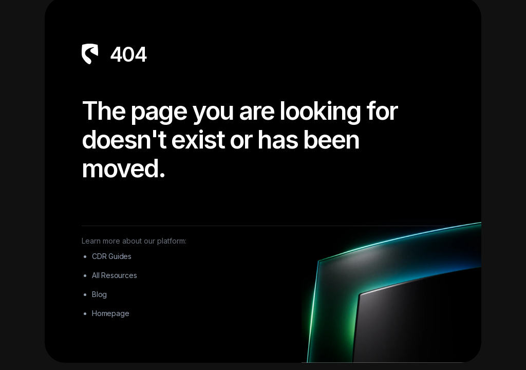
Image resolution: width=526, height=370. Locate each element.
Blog (99, 294)
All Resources (114, 275)
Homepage (110, 313)
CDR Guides (112, 256)
